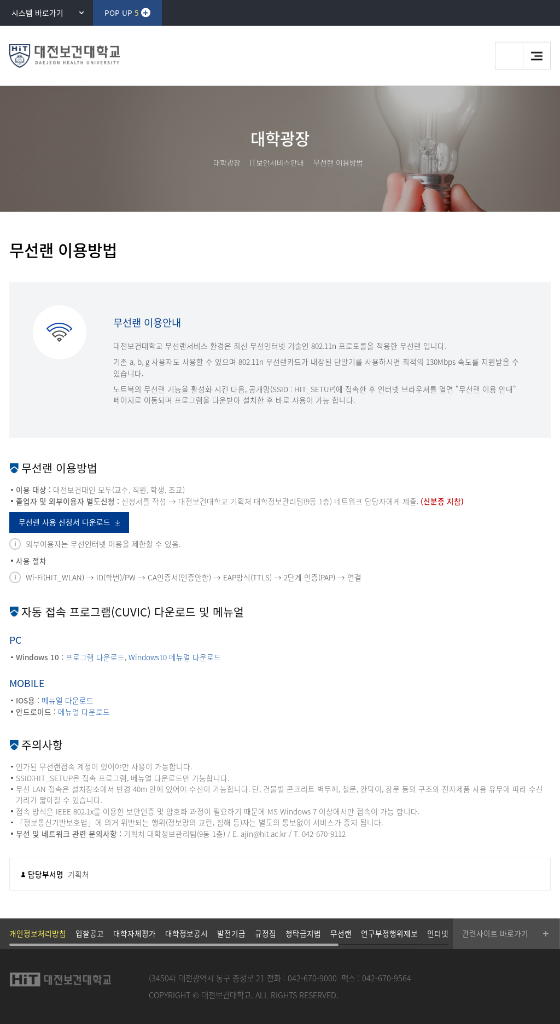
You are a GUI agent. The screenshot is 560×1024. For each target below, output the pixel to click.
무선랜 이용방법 (338, 162)
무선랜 (341, 933)
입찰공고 (89, 933)
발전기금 (231, 933)
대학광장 (227, 162)
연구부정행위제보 (389, 933)
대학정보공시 (186, 933)
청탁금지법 (303, 933)
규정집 (265, 933)
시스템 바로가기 (37, 12)
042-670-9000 (312, 978)
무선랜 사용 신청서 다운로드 (64, 521)
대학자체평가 (134, 933)
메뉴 (537, 56)
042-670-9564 (386, 978)
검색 (509, 56)
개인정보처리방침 (37, 933)
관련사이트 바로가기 (495, 933)
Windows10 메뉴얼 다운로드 (175, 656)
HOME (200, 162)
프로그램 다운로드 (95, 656)
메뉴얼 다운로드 (68, 700)
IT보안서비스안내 (277, 162)
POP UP (121, 12)
